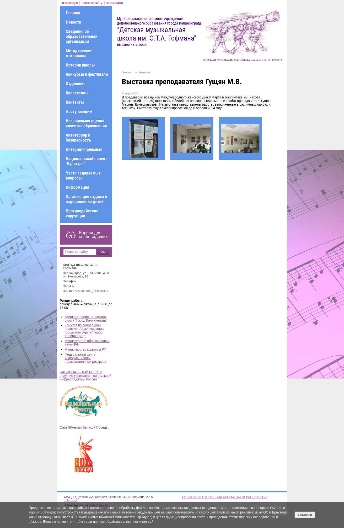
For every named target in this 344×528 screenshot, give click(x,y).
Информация (77, 187)
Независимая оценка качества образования (86, 123)
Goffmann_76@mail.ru (93, 290)
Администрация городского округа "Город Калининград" (86, 318)
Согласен (305, 515)
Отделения (76, 83)
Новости (73, 22)
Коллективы (77, 92)
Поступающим (79, 111)
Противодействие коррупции (82, 213)
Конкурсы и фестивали (87, 74)
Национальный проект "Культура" (86, 161)
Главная (73, 12)
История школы (80, 64)
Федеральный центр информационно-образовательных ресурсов (85, 358)
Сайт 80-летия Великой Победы (84, 427)
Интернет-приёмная (84, 149)
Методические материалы (79, 53)
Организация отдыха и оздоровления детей (86, 199)
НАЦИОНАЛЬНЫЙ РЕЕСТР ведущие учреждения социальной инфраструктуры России (85, 375)
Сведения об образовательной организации (81, 36)
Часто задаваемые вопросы (83, 175)
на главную (70, 3)
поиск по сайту (92, 3)
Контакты (75, 102)
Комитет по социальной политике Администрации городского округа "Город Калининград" (84, 330)
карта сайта (114, 3)
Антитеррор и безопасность (78, 138)
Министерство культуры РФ (86, 349)
